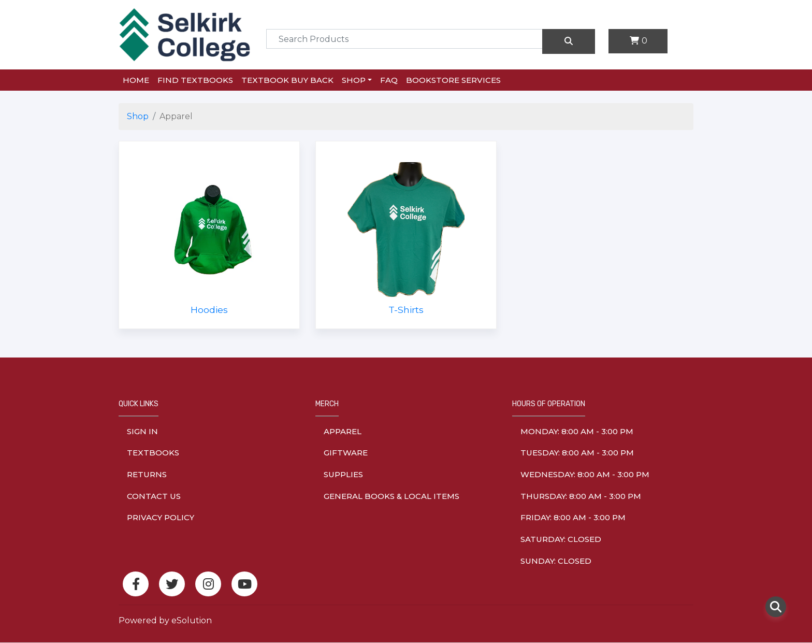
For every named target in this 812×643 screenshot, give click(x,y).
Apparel (342, 431)
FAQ (389, 80)
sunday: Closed (555, 561)
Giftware (346, 453)
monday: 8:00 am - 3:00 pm (576, 431)
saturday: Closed (560, 539)
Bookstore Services (453, 80)
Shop (354, 80)
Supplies (343, 474)
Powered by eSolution (165, 620)
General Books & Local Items (391, 496)
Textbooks (153, 453)
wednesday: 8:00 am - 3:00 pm (584, 474)
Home (136, 80)
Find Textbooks (195, 80)
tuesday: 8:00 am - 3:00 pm (577, 453)
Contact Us (154, 496)
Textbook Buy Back (287, 80)
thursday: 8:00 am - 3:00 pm (580, 496)
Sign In (142, 431)
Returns (147, 474)
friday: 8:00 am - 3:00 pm (573, 517)
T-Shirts (406, 309)
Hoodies (209, 309)
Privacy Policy (160, 517)
